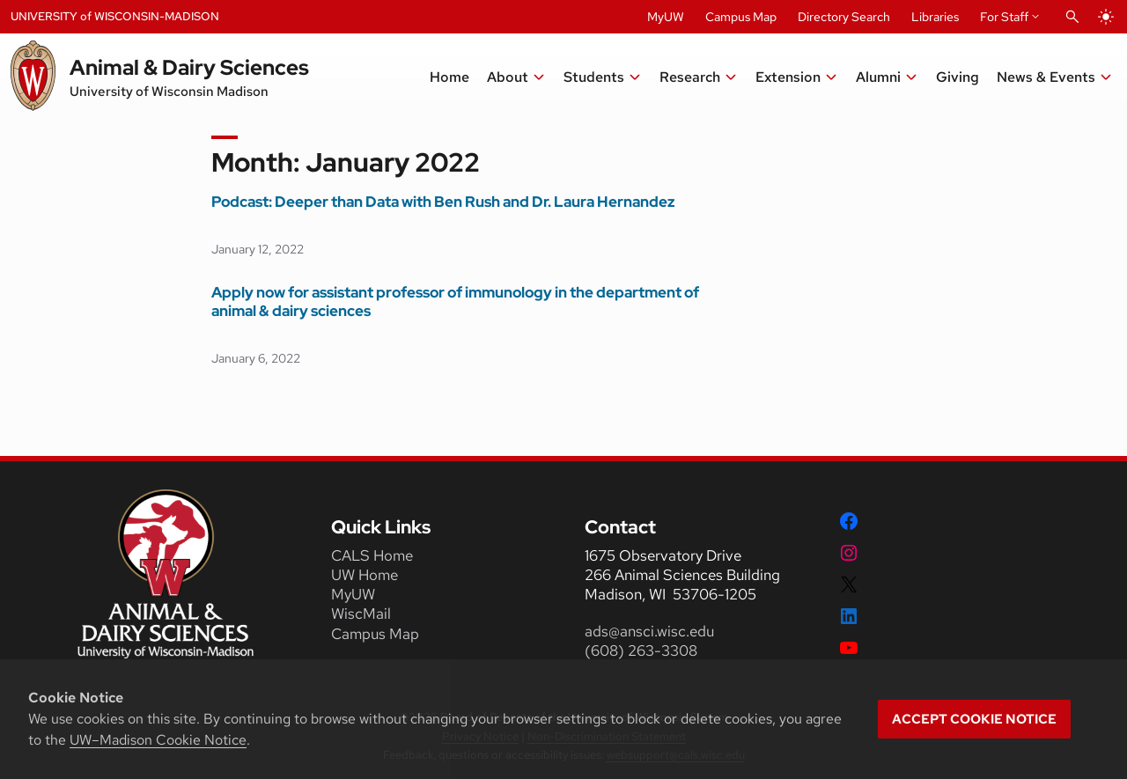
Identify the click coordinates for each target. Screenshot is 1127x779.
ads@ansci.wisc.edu (649, 631)
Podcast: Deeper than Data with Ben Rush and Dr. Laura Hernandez (443, 202)
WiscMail (361, 613)
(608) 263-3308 (643, 650)
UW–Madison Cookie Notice (158, 740)
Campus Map (741, 17)
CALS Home (372, 555)
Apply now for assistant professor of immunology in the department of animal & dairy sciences (455, 301)
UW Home (364, 574)
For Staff (1004, 17)
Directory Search (844, 17)
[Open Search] (1072, 17)
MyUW (665, 17)
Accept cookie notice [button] (974, 719)
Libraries (935, 17)
